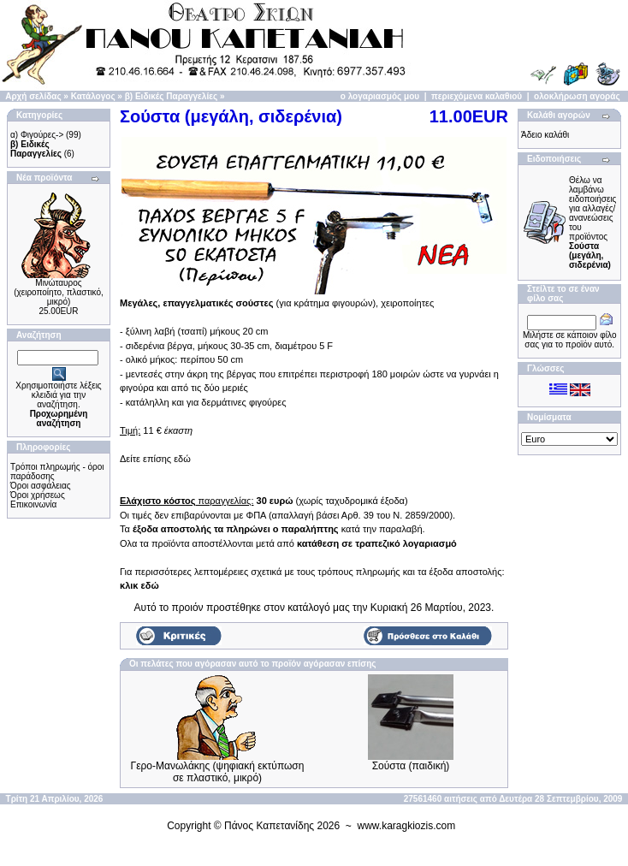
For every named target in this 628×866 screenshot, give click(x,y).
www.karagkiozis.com (407, 826)
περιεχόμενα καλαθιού (476, 96)
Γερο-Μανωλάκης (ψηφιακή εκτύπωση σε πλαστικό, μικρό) (218, 772)
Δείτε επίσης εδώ (155, 459)
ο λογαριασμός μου (380, 96)
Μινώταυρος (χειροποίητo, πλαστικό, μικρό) (59, 292)
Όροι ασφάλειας (40, 485)
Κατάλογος (93, 96)
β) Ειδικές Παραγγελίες (171, 96)
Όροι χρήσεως (37, 495)
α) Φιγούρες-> (36, 134)
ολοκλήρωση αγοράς (577, 96)
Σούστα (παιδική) (411, 766)
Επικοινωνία (33, 504)
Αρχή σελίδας (33, 96)
